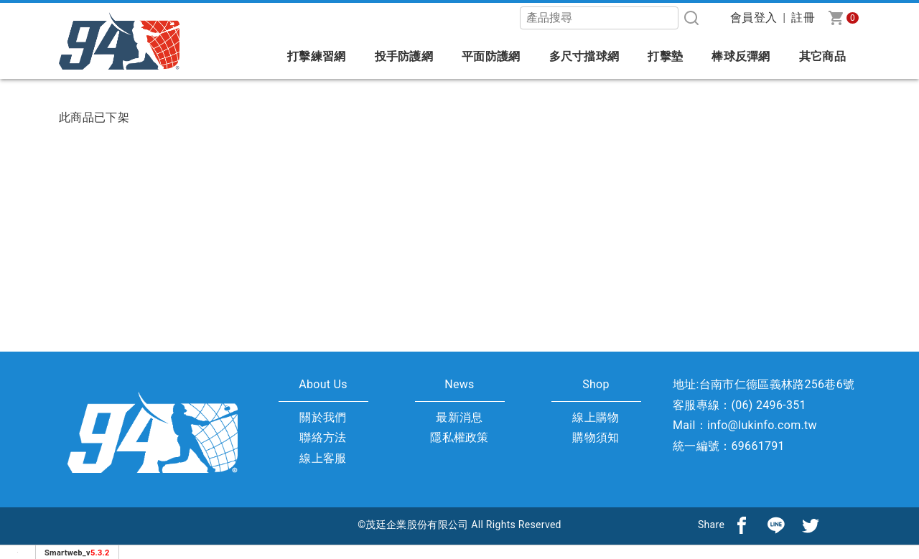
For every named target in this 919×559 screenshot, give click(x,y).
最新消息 (459, 417)
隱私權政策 (459, 437)
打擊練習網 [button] (316, 56)
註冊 (803, 17)
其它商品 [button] (822, 56)
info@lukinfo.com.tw (762, 425)
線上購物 (595, 417)
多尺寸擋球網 (584, 56)
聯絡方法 (322, 437)
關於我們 (322, 417)
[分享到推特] (810, 524)
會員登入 (753, 17)
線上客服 (322, 458)
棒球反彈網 (741, 56)
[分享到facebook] (741, 524)
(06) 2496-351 (769, 405)
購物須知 (595, 437)
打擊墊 (665, 56)
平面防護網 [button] (491, 56)
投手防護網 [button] (404, 56)
